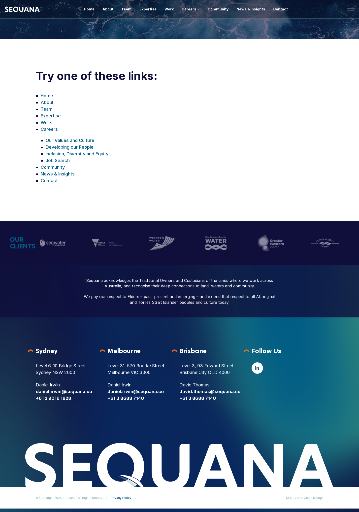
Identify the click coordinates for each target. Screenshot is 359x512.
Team (126, 9)
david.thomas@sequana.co (209, 391)
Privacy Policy (121, 498)
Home (89, 9)
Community (218, 9)
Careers (189, 9)
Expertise (148, 9)
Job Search (58, 160)
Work (169, 9)
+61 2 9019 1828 (53, 398)
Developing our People (70, 147)
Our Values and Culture (70, 140)
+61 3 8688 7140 (125, 398)
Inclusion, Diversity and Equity (77, 153)
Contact (280, 9)
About (107, 9)
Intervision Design (310, 498)
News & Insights (250, 9)
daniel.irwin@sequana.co (64, 391)
